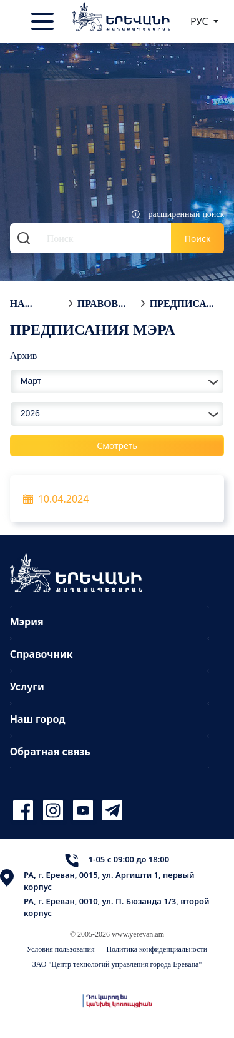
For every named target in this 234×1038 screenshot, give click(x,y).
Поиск (198, 238)
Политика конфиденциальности (156, 949)
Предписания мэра (182, 303)
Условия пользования (61, 949)
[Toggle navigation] (43, 21)
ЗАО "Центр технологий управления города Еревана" (117, 964)
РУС (200, 21)
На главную (36, 303)
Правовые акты (106, 303)
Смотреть (117, 445)
